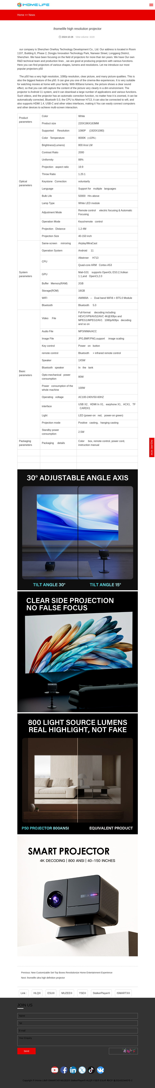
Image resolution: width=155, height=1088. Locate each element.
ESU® (51, 993)
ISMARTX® (123, 993)
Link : (24, 993)
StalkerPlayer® (101, 993)
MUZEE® (66, 993)
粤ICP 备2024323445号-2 (119, 1080)
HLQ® (37, 993)
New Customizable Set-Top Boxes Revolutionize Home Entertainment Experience (71, 972)
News (32, 15)
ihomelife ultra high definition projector (46, 977)
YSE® (82, 993)
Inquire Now (152, 447)
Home (20, 15)
